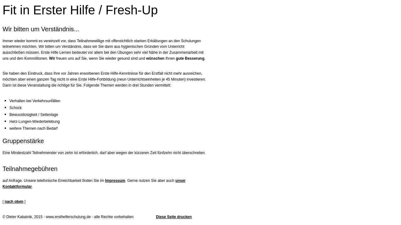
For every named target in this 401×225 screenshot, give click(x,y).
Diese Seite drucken (174, 217)
